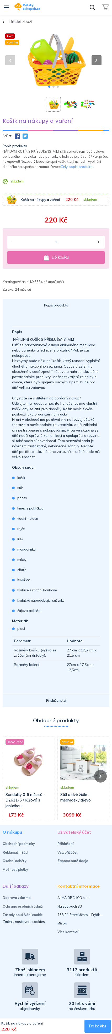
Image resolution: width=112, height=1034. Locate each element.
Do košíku (56, 257)
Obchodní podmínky (19, 844)
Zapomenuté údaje (72, 861)
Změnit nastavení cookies (24, 921)
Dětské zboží (20, 21)
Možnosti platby (15, 869)
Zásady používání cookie (23, 915)
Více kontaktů (68, 932)
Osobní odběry (14, 861)
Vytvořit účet (67, 852)
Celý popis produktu (77, 166)
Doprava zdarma (16, 898)
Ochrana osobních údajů (23, 906)
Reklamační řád (15, 852)
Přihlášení (65, 844)
